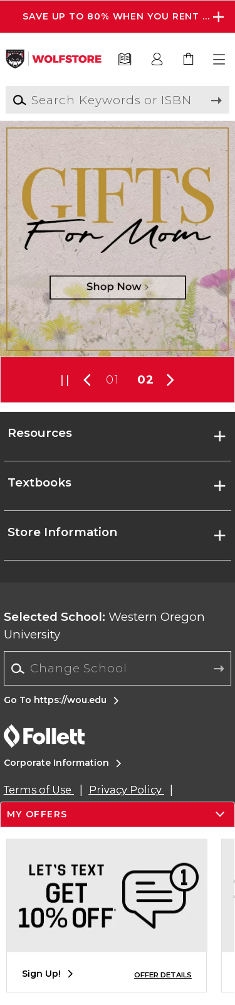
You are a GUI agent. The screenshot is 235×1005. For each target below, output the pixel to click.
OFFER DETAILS (163, 974)
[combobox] (117, 668)
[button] (220, 59)
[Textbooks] (125, 59)
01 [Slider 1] (112, 379)
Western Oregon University (104, 626)
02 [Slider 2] (145, 379)
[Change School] (117, 668)
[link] (188, 59)
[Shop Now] (117, 239)
